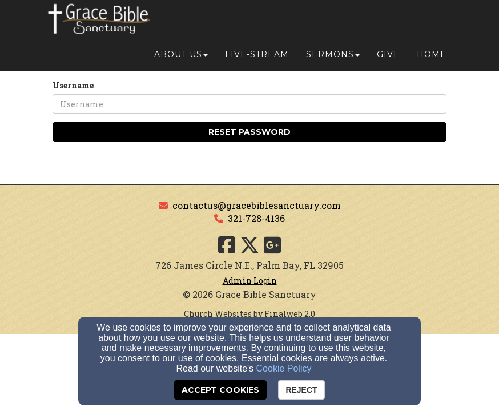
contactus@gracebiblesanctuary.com (256, 205)
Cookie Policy (284, 368)
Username (73, 85)
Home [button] (431, 24)
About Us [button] (181, 24)
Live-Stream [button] (257, 24)
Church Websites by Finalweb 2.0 (249, 313)
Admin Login (250, 280)
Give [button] (388, 24)
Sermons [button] (333, 24)
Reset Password (249, 132)
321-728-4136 (256, 218)
